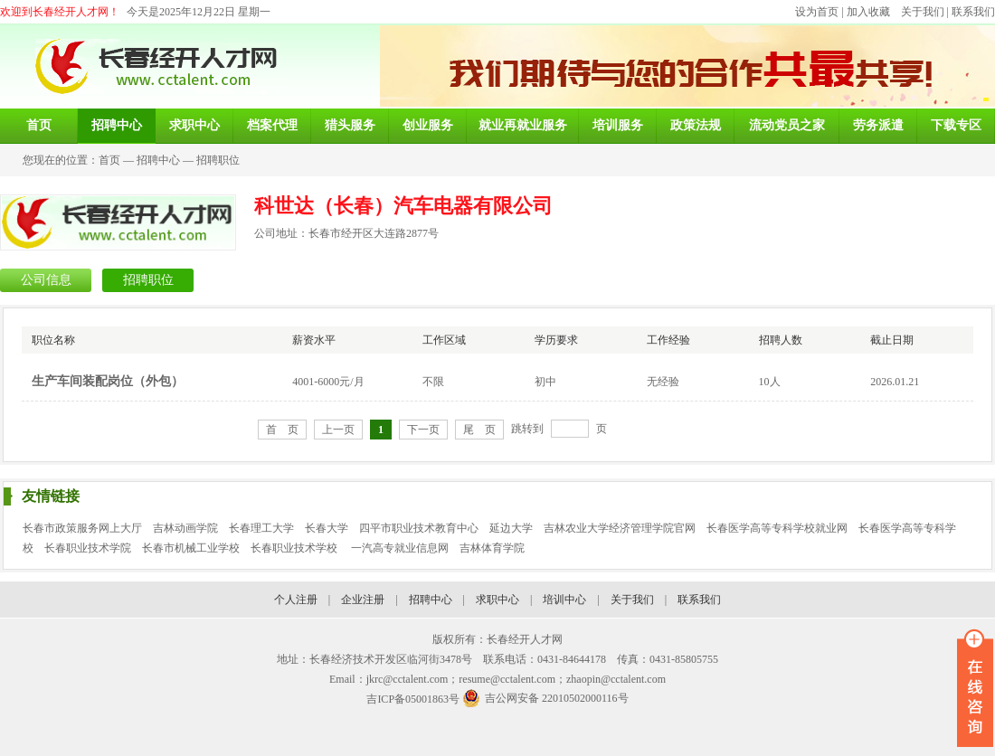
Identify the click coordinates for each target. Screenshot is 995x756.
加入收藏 (868, 11)
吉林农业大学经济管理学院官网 (620, 528)
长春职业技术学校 (295, 548)
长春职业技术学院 (87, 548)
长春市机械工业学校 (191, 548)
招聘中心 (158, 160)
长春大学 (326, 528)
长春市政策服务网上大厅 (82, 528)
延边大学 (511, 528)
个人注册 (295, 599)
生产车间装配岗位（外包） (108, 381)
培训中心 (564, 599)
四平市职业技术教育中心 (419, 528)
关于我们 (922, 11)
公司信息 (46, 280)
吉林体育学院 (492, 548)
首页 (109, 160)
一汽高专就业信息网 (400, 548)
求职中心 (497, 599)
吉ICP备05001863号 (413, 699)
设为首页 (817, 11)
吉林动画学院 (185, 528)
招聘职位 (218, 160)
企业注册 (362, 599)
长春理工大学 (261, 528)
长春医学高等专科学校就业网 (777, 528)
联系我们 (973, 11)
